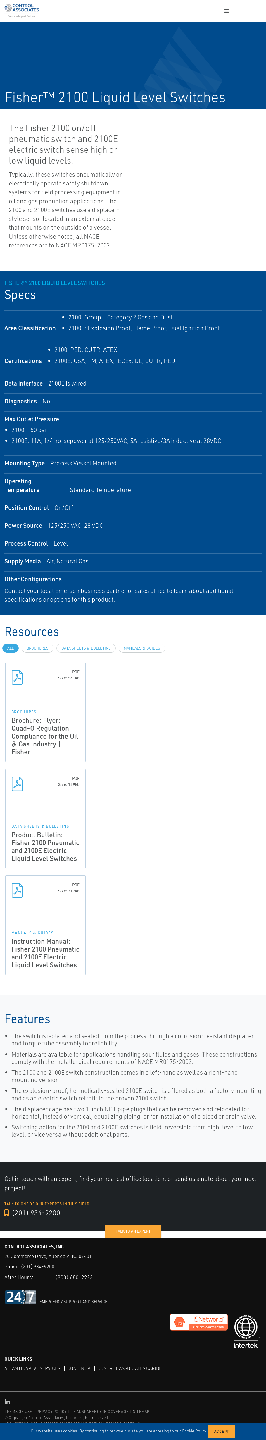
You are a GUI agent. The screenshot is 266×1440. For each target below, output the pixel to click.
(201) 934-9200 (32, 1213)
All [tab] (10, 648)
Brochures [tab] (38, 648)
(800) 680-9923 (74, 1277)
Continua (78, 1368)
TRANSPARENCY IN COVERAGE (100, 1411)
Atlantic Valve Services (32, 1368)
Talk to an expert (133, 1231)
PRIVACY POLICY (52, 1411)
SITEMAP (141, 1411)
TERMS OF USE (18, 1411)
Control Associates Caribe (129, 1368)
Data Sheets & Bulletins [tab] (86, 648)
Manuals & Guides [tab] (142, 648)
